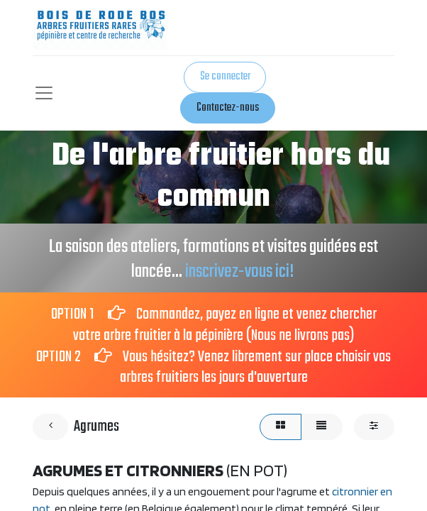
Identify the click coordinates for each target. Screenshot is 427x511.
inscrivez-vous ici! (240, 272)
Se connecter (225, 76)
